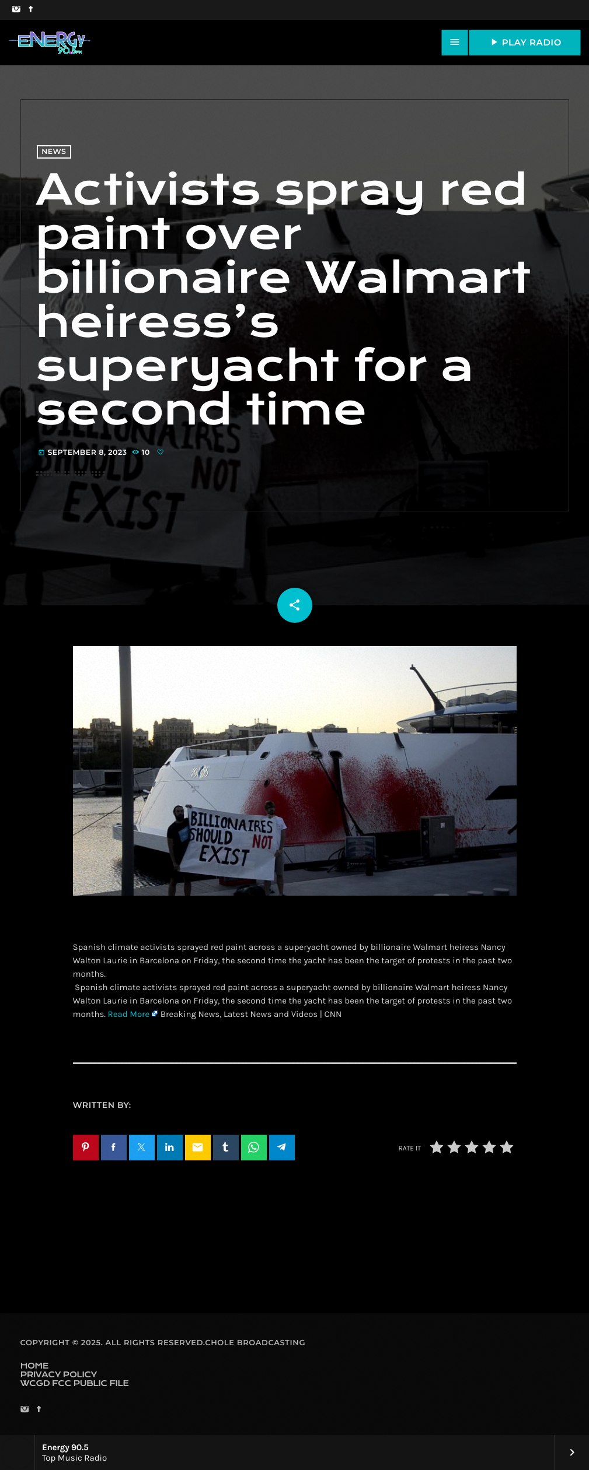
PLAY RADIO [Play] (525, 42)
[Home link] (49, 42)
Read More (129, 1014)
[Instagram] (16, 10)
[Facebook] (30, 10)
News (53, 152)
